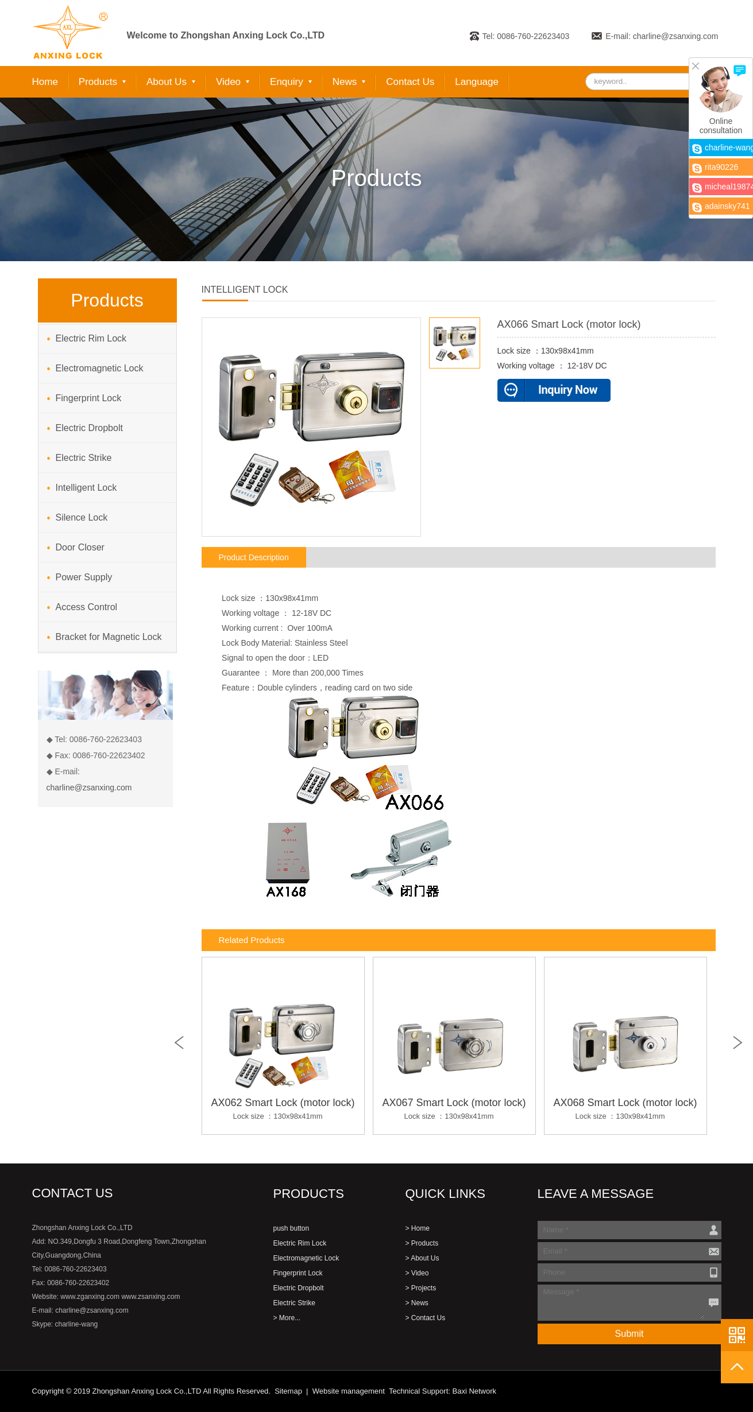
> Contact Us (426, 1318)
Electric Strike (84, 458)
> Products (422, 1243)
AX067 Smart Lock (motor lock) (454, 1110)
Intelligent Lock (86, 487)
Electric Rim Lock (91, 338)
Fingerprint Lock (89, 398)
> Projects (421, 1288)
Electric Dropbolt (89, 428)
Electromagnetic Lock (100, 368)
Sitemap (288, 1391)
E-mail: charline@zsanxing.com (661, 36)
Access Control (87, 607)
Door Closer (80, 547)
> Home (418, 1228)
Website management (348, 1391)
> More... (287, 1318)
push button (291, 1228)
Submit (629, 1334)
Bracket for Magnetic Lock (109, 637)
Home (45, 81)
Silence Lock (82, 517)
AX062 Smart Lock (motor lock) (283, 1110)
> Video (417, 1273)
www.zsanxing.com (150, 1297)
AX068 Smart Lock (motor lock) (625, 1110)
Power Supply (84, 577)
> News (417, 1303)
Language (477, 81)
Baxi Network (474, 1391)
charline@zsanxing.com (89, 787)
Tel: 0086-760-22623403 (526, 36)
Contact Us (410, 81)
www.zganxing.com (89, 1297)
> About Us (422, 1258)
